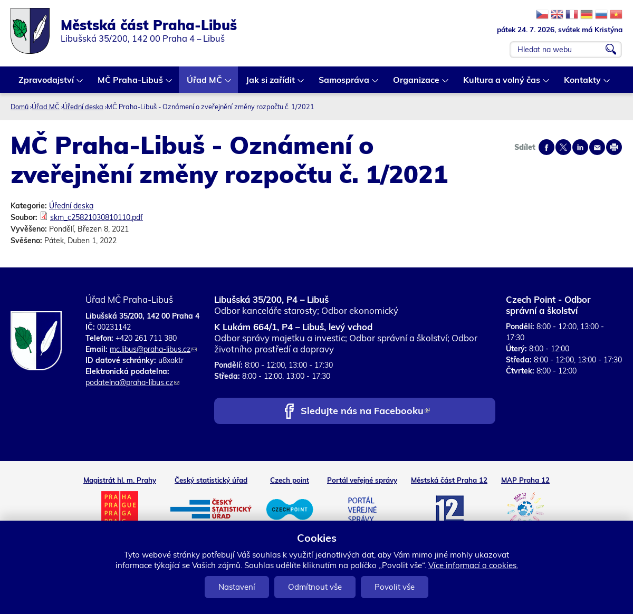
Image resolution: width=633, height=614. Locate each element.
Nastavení (236, 587)
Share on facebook (546, 147)
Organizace (416, 83)
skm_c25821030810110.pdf (96, 217)
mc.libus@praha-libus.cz (153, 349)
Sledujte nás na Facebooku (365, 412)
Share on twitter (563, 147)
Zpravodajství (47, 83)
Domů (19, 106)
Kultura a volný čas (502, 83)
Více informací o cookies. (473, 565)
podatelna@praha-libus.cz (132, 382)
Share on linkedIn (580, 147)
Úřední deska (83, 106)
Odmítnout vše (315, 587)
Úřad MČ (205, 83)
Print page (614, 147)
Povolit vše (395, 587)
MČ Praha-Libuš (131, 83)
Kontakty (583, 83)
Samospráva (344, 83)
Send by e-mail (597, 147)
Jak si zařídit (271, 83)
